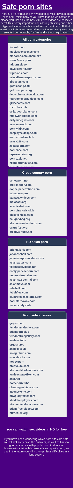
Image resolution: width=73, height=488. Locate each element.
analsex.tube (18, 340)
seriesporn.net (19, 180)
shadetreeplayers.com (24, 400)
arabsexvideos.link (22, 137)
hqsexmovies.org (21, 154)
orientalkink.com (20, 249)
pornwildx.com (19, 128)
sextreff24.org (19, 227)
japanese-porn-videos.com (27, 258)
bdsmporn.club (19, 331)
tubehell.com (18, 288)
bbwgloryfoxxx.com (22, 395)
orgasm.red (17, 344)
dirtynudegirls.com (22, 120)
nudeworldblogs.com (23, 115)
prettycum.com (19, 366)
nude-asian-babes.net (24, 275)
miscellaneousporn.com (25, 77)
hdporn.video (18, 64)
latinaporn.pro (19, 193)
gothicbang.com (20, 85)
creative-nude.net (21, 231)
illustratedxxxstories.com (26, 296)
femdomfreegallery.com (25, 336)
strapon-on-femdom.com (26, 223)
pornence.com (19, 150)
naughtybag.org (20, 219)
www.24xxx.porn (20, 60)
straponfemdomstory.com (26, 404)
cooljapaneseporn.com (24, 271)
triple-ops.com (19, 73)
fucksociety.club (20, 305)
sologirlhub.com (20, 353)
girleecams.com (20, 103)
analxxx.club (18, 348)
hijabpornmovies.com (24, 162)
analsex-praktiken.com (24, 374)
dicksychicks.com (21, 214)
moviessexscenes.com (24, 51)
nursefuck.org (19, 413)
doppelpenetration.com (25, 189)
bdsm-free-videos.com (24, 408)
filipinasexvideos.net (23, 266)
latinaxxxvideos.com (23, 197)
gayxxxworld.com (21, 68)
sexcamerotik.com (21, 124)
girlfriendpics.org (21, 90)
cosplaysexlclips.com (24, 132)
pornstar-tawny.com (22, 301)
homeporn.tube (19, 383)
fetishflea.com (19, 292)
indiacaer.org (18, 201)
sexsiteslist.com (20, 206)
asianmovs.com (20, 283)
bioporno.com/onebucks (25, 56)
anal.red (15, 378)
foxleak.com (17, 47)
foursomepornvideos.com (26, 98)
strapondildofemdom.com (26, 370)
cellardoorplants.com (23, 111)
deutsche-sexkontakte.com (27, 94)
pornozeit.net (18, 158)
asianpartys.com (20, 262)
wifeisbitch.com (20, 357)
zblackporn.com (20, 145)
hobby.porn (17, 361)
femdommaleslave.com (25, 327)
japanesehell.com (21, 254)
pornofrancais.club (22, 210)
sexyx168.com (19, 141)
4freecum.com (19, 81)
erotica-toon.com (21, 184)
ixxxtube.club (18, 107)
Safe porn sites (27, 7)
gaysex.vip (17, 323)
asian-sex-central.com (24, 279)
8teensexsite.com (21, 391)
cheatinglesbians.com (24, 387)
